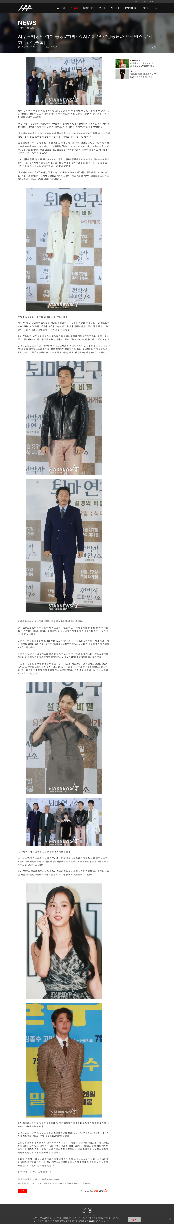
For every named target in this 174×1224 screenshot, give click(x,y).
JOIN (135, 1)
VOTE (102, 8)
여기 (91, 1221)
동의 (134, 1219)
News (30, 28)
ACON (146, 8)
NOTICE (115, 8)
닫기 (170, 1219)
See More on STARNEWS (95, 1191)
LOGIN (143, 1)
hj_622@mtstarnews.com (49, 1179)
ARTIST (61, 8)
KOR (151, 1)
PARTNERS (131, 8)
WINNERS (88, 8)
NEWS (74, 8)
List (22, 1191)
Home (21, 28)
